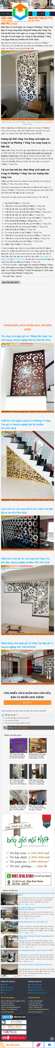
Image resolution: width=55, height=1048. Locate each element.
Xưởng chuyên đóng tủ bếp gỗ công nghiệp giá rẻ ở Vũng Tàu (36, 937)
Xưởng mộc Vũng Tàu (36, 990)
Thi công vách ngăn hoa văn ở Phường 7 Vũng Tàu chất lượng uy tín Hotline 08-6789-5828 (18, 783)
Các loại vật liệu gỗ (35, 984)
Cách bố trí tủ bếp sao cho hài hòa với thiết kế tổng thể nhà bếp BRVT (35, 908)
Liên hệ (43, 18)
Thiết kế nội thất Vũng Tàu (37, 993)
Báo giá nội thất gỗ (35, 987)
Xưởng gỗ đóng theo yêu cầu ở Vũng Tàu (33, 922)
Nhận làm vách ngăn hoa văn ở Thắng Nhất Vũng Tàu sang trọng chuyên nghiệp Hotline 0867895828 (37, 783)
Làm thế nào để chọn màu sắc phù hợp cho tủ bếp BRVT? (36, 894)
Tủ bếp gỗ (43, 13)
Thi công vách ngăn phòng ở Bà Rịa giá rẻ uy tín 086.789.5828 (17, 756)
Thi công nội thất (10, 13)
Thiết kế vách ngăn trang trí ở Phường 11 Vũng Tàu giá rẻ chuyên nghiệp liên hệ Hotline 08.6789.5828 (25, 424)
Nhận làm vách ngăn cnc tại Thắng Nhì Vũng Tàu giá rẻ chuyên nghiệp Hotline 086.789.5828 (37, 809)
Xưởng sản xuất (30, 18)
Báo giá (5, 23)
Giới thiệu (5, 984)
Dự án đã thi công (7, 987)
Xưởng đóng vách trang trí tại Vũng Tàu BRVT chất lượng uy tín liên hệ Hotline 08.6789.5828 (37, 757)
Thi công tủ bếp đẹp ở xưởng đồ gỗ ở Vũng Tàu (35, 965)
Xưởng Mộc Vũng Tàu (34, 1015)
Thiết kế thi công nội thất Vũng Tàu (20, 12)
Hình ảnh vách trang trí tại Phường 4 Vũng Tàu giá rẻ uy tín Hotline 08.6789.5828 (18, 808)
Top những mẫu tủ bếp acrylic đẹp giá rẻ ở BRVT (35, 950)
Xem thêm (26, 703)
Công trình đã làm (10, 18)
